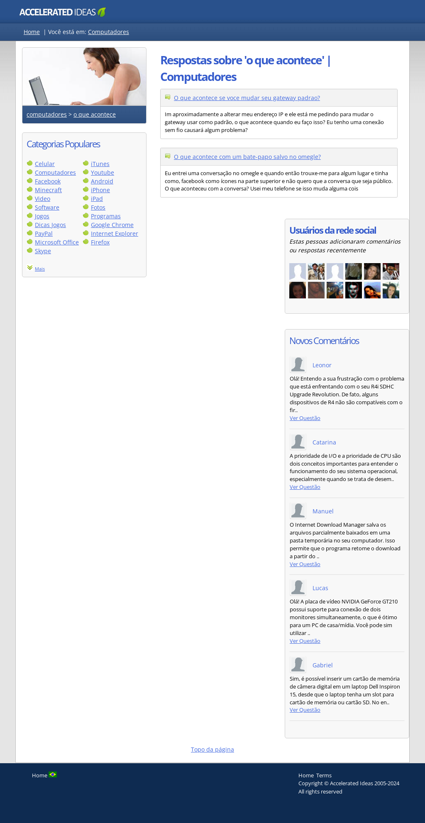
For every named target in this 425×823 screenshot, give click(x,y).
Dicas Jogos (50, 225)
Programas (106, 216)
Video (42, 199)
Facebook (48, 181)
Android (102, 181)
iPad (97, 199)
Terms (324, 775)
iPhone (100, 190)
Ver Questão (305, 418)
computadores (47, 114)
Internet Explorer (114, 233)
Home (32, 32)
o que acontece (94, 114)
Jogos (42, 216)
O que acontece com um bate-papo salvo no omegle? (247, 157)
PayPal (44, 233)
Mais (40, 269)
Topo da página (212, 749)
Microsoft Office (57, 242)
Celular (45, 164)
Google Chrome (112, 225)
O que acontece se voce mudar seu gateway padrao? (247, 98)
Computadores (108, 32)
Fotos (98, 207)
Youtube (102, 172)
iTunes (100, 164)
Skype (43, 251)
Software (47, 207)
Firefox (100, 242)
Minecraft (48, 190)
